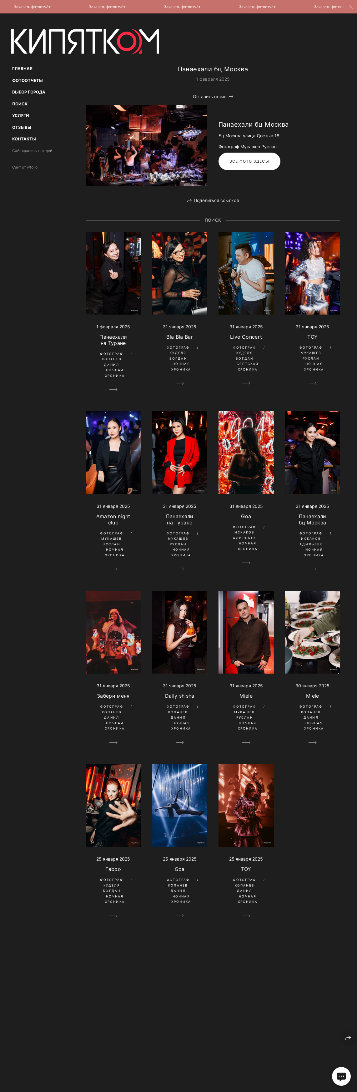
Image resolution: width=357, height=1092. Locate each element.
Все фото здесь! (249, 161)
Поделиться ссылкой (216, 200)
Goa (246, 516)
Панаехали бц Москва (312, 519)
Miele (246, 696)
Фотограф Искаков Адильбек (244, 532)
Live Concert (246, 337)
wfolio (32, 167)
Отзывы (21, 127)
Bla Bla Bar (179, 337)
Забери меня (113, 696)
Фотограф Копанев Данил (111, 359)
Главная (22, 68)
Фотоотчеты (27, 80)
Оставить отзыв (210, 96)
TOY (312, 337)
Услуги (20, 115)
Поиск (20, 103)
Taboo (113, 869)
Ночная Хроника (115, 372)
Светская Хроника (248, 366)
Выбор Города (28, 91)
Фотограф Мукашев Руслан (311, 353)
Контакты (24, 138)
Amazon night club (113, 519)
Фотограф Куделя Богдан (178, 353)
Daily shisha (179, 696)
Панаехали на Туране (113, 340)
